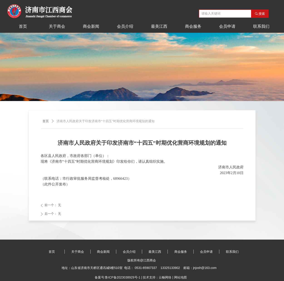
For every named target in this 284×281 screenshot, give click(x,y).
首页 (45, 121)
